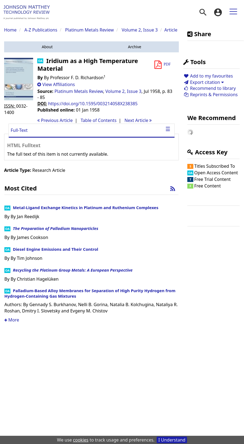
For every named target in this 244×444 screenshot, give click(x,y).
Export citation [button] (203, 82)
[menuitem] (203, 12)
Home (10, 30)
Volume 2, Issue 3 (140, 30)
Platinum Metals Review (89, 30)
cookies (80, 440)
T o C (98, 120)
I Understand (171, 440)
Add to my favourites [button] (208, 76)
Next (138, 120)
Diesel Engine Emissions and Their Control (55, 249)
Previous (55, 120)
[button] (47, 46)
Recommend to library (209, 88)
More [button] (11, 320)
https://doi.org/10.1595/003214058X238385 (93, 104)
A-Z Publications (40, 30)
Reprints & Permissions (210, 95)
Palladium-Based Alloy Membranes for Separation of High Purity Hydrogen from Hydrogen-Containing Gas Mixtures (90, 293)
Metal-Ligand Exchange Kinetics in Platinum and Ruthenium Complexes (85, 207)
